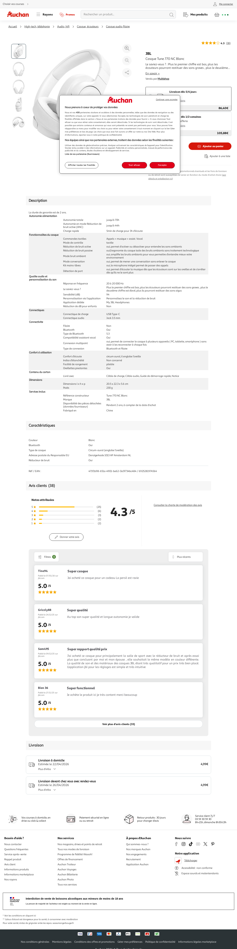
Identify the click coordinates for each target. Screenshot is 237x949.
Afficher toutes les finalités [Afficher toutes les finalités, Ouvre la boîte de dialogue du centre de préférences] (81, 165)
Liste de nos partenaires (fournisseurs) (82, 154)
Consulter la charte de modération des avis (178, 505)
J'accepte (162, 165)
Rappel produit (12, 859)
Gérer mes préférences (130, 941)
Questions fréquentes (16, 849)
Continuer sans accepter (167, 99)
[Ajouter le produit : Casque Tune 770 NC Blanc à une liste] (216, 156)
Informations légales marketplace (197, 941)
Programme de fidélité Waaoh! (75, 854)
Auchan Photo (66, 879)
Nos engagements (136, 854)
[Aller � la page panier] (221, 14)
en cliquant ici (29, 915)
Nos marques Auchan (138, 849)
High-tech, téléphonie (37, 26)
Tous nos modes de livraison (73, 849)
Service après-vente (15, 854)
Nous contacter (13, 844)
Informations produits (16, 869)
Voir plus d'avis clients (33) (118, 724)
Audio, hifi (63, 26)
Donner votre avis (69, 537)
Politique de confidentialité (160, 941)
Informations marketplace (19, 874)
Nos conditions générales (35, 941)
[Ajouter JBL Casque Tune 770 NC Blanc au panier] (210, 146)
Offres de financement (70, 859)
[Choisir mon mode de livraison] (17, 4)
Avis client (9, 864)
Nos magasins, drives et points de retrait (80, 844)
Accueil (12, 26)
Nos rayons (10, 879)
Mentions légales (61, 941)
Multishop (163, 78)
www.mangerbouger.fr (63, 923)
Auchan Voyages (67, 869)
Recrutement (133, 859)
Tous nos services (67, 884)
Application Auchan (137, 864)
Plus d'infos (48, 769)
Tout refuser (134, 165)
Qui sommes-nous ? (137, 844)
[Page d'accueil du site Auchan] (19, 14)
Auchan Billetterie (68, 874)
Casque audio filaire (118, 26)
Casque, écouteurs (88, 26)
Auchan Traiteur (67, 864)
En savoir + (153, 73)
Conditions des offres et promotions (94, 941)
